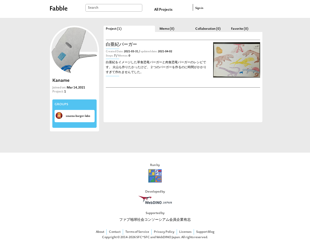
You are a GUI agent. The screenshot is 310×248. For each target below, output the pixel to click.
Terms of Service (137, 232)
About (100, 232)
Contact (115, 232)
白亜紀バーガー (121, 44)
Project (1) (114, 29)
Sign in (199, 8)
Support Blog (205, 232)
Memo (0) (166, 29)
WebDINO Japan (168, 237)
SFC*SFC (143, 237)
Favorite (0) (239, 29)
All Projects (163, 10)
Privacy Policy (164, 232)
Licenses (185, 232)
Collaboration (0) (208, 29)
